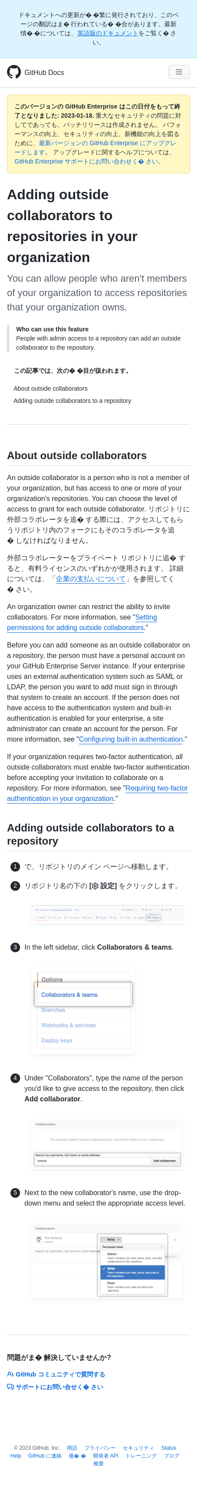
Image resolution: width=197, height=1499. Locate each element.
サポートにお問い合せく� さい (55, 1386)
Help (15, 1456)
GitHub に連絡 (45, 1456)
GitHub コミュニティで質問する (56, 1374)
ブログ (172, 1456)
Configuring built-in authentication (131, 739)
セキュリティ (138, 1448)
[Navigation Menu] (179, 72)
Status (168, 1448)
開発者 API (106, 1456)
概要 (98, 1464)
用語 (72, 1448)
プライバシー (100, 1448)
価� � (77, 1456)
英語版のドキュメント (107, 33)
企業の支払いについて (91, 579)
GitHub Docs (44, 72)
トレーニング (141, 1456)
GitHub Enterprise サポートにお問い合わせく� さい (86, 161)
